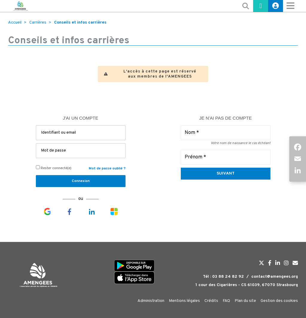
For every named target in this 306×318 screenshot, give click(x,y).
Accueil (15, 22)
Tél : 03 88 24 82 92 (223, 276)
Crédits (211, 300)
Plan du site (245, 300)
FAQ (226, 300)
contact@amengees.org (274, 276)
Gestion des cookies (279, 300)
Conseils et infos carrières (80, 22)
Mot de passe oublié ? (107, 168)
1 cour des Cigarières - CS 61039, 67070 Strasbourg (246, 285)
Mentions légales (184, 300)
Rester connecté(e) (53, 168)
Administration (150, 300)
